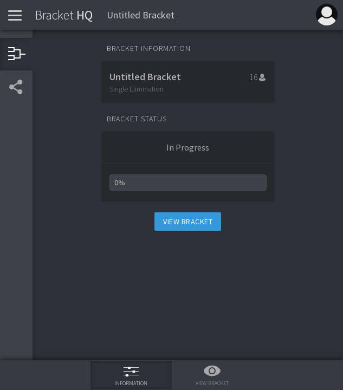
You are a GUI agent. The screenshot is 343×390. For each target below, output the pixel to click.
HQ (64, 14)
